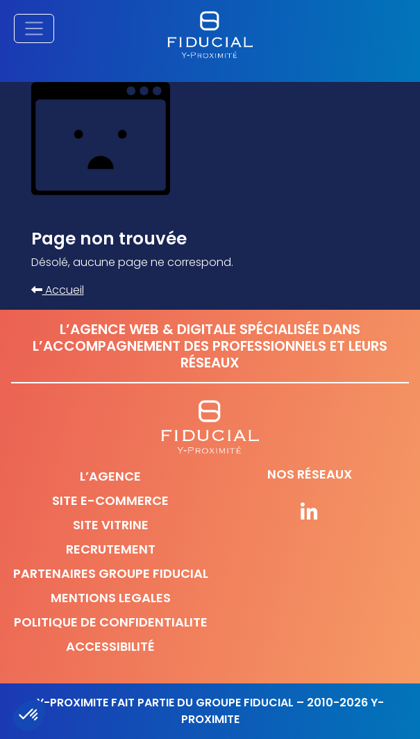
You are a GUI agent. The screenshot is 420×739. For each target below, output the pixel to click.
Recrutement (111, 549)
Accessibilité (110, 646)
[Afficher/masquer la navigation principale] (34, 28)
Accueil (57, 290)
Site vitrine (111, 524)
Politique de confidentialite (111, 622)
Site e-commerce (110, 500)
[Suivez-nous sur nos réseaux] (310, 513)
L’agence (110, 476)
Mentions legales (111, 597)
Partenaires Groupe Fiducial (110, 573)
